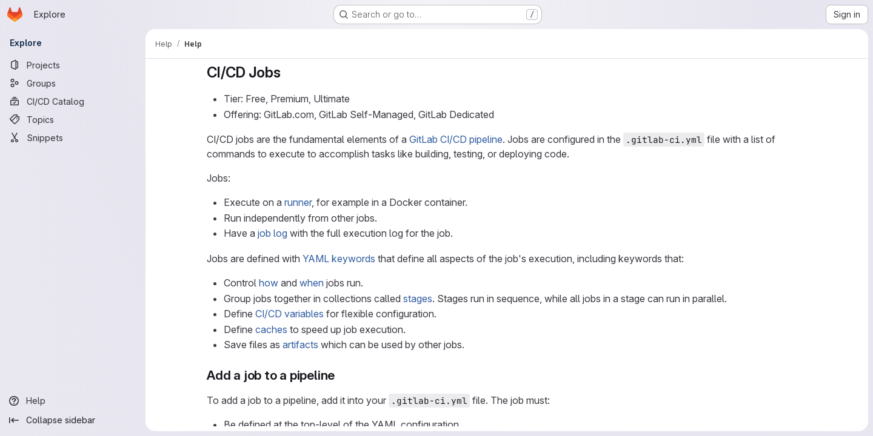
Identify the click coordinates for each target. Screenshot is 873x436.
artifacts (300, 345)
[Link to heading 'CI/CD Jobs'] (288, 72)
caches (271, 329)
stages (417, 298)
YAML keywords (339, 259)
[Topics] (73, 119)
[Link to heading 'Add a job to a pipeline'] (342, 375)
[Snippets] (73, 137)
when (311, 283)
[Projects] (73, 64)
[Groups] (73, 82)
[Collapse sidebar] (73, 420)
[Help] (73, 400)
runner (298, 202)
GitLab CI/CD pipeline (456, 139)
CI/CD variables (289, 314)
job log (272, 233)
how (268, 283)
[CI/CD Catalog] (73, 101)
